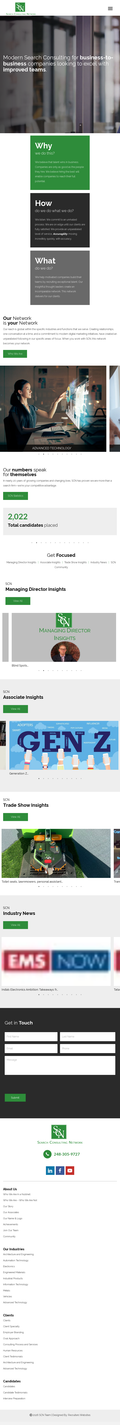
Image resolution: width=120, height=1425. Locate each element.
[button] (15, 354)
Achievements (10, 1227)
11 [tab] (78, 542)
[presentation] (28, 1086)
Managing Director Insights (21, 562)
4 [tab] (53, 454)
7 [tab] (67, 454)
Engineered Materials (14, 1275)
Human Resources (12, 1353)
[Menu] (110, 8)
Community (9, 1239)
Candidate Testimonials (15, 1395)
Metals (6, 1293)
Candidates (9, 1389)
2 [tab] (43, 454)
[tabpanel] (56, 409)
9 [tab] (76, 454)
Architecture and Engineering (18, 1257)
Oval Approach (11, 1341)
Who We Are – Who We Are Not (20, 1203)
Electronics (9, 1269)
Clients (6, 1323)
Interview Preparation (14, 1401)
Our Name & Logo (12, 1221)
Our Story (8, 1209)
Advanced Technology (15, 1305)
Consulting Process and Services (20, 1347)
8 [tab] (71, 454)
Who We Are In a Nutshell (16, 1197)
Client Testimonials (13, 1359)
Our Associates (11, 1215)
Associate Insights (50, 562)
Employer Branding (13, 1335)
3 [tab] (48, 454)
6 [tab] (62, 454)
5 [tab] (57, 454)
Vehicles (7, 1299)
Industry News (99, 562)
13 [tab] (88, 542)
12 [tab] (83, 542)
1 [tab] (38, 454)
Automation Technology (15, 1263)
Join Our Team (10, 1233)
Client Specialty (11, 1329)
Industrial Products (13, 1281)
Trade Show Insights (75, 562)
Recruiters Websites (79, 1418)
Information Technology (15, 1287)
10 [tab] (81, 454)
